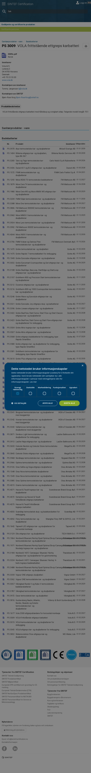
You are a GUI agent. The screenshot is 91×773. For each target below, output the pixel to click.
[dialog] (45, 386)
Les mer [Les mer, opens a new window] (33, 382)
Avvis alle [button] (48, 403)
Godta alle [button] (69, 403)
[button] (18, 403)
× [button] (82, 366)
